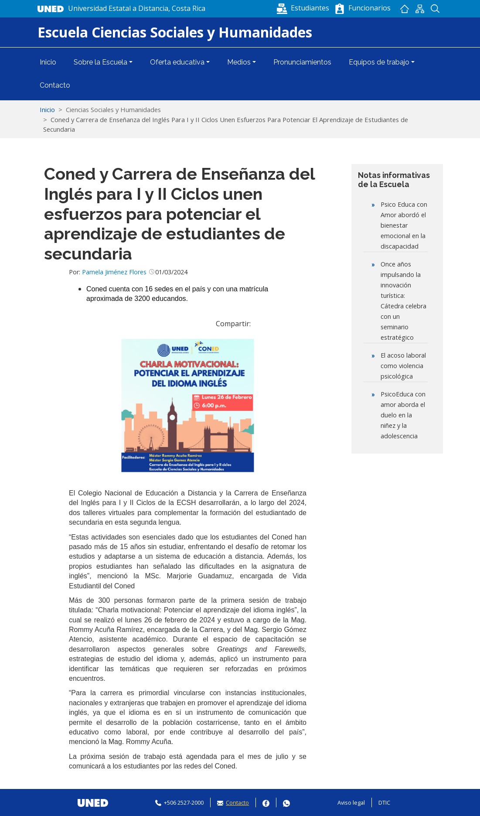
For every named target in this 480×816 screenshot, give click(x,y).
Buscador (435, 8)
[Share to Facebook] (260, 323)
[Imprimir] (299, 323)
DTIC (384, 802)
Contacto (55, 85)
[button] (304, 8)
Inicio (404, 8)
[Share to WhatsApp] (273, 323)
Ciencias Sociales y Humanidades (113, 109)
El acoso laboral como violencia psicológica (403, 365)
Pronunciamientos (302, 62)
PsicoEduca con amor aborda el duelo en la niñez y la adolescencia (403, 415)
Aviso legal (351, 802)
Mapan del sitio (420, 8)
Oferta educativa (177, 62)
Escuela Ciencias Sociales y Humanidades (174, 32)
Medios (239, 62)
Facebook (265, 802)
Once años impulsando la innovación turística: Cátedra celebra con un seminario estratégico (403, 300)
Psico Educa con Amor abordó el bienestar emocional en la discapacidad (404, 225)
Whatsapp (286, 802)
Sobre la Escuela (100, 62)
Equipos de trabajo (379, 62)
